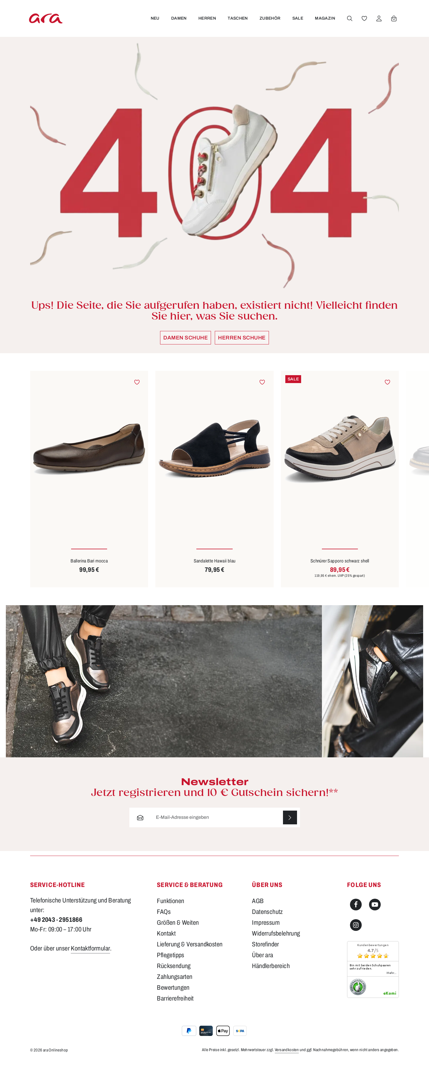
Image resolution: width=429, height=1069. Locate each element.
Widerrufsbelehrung (276, 939)
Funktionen (170, 907)
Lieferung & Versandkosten (189, 950)
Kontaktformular (90, 954)
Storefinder (265, 950)
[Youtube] (375, 911)
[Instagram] (356, 931)
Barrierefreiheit (175, 1004)
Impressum (266, 928)
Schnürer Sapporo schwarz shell (339, 566)
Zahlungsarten (174, 982)
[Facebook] (356, 911)
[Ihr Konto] (379, 21)
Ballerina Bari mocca (89, 566)
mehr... (391, 979)
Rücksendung (174, 972)
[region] (214, 484)
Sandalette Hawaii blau (215, 566)
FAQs (164, 918)
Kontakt (166, 939)
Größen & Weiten (178, 928)
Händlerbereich (271, 972)
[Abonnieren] (290, 823)
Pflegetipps (170, 961)
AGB (258, 907)
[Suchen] (349, 21)
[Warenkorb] (393, 21)
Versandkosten (287, 1056)
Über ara (262, 961)
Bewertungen (173, 993)
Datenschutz (267, 918)
